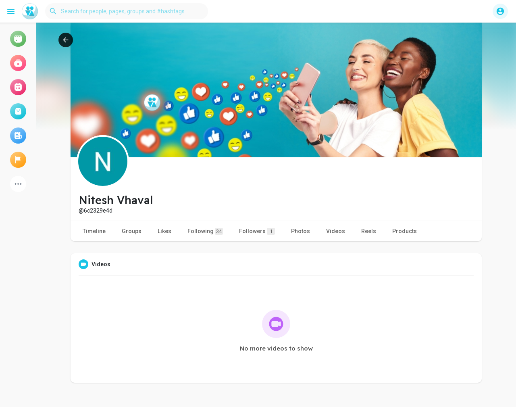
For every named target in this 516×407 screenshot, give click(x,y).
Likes (164, 231)
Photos (300, 231)
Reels (368, 231)
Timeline (94, 231)
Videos (335, 231)
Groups (131, 231)
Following (205, 231)
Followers (257, 231)
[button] (126, 11)
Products (404, 231)
